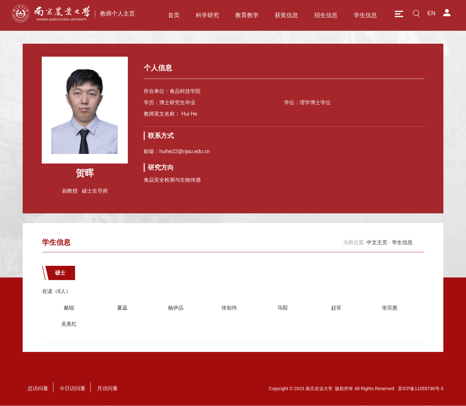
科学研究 (207, 15)
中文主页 (377, 242)
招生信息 (326, 15)
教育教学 (247, 15)
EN (431, 13)
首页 (174, 15)
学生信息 (365, 15)
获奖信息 (286, 15)
